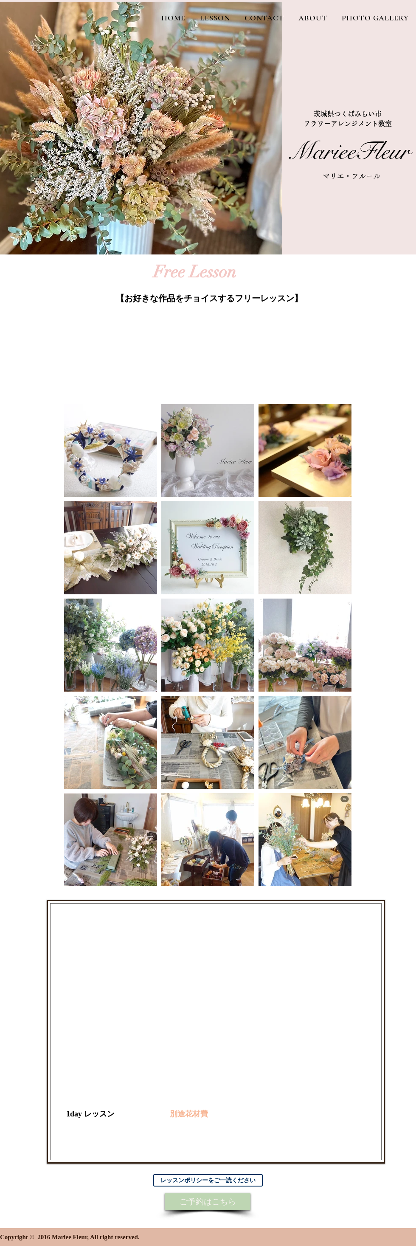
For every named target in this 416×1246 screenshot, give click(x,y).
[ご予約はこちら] (207, 1201)
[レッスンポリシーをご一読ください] (208, 1180)
